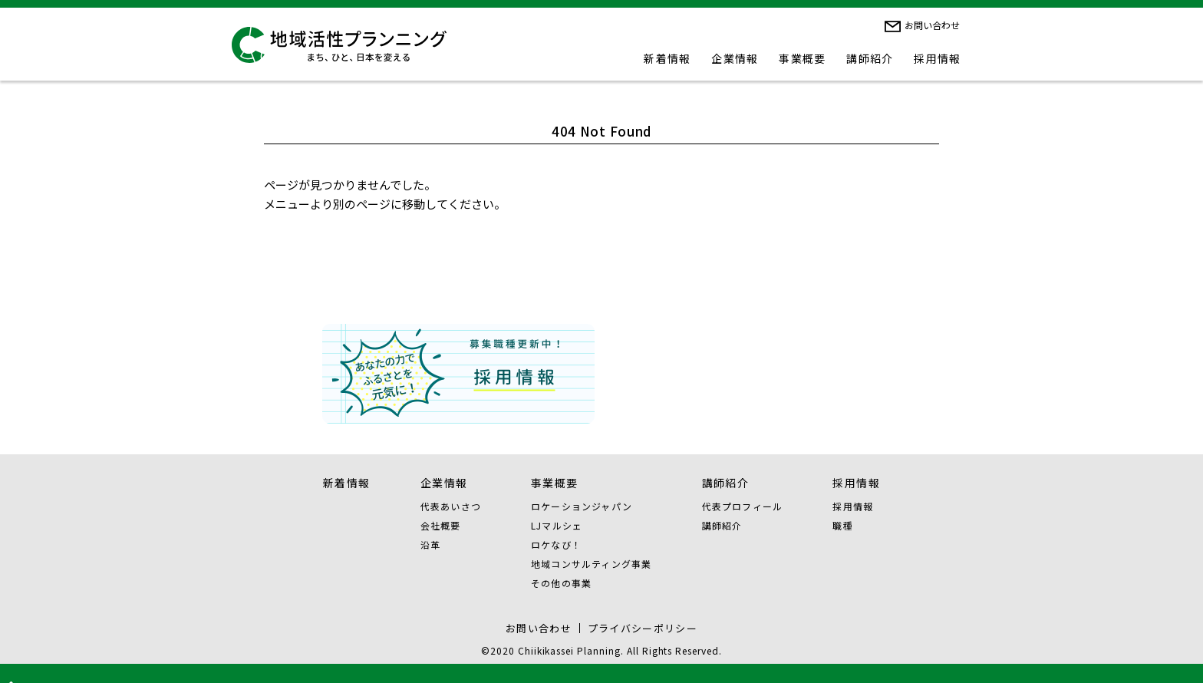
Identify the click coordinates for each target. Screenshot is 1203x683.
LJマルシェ (556, 525)
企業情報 (735, 58)
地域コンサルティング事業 (591, 563)
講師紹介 (870, 58)
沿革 (430, 544)
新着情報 (667, 58)
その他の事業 (561, 582)
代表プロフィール (742, 506)
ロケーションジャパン (581, 506)
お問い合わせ (932, 24)
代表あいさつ (450, 506)
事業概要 (802, 58)
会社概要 (440, 525)
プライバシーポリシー (642, 628)
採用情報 (937, 58)
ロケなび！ (556, 544)
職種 (842, 525)
